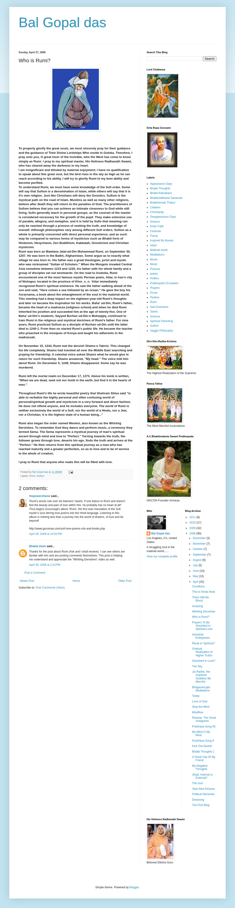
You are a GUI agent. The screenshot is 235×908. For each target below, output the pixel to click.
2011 (192, 517)
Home (76, 580)
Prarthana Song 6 (203, 740)
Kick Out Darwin (202, 746)
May (196, 576)
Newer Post (27, 580)
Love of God (199, 701)
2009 (192, 528)
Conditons (198, 586)
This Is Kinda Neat (203, 591)
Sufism (40, 475)
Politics (154, 278)
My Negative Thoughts (200, 767)
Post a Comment (34, 572)
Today (195, 695)
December (199, 538)
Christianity (157, 212)
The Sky (197, 666)
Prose (153, 292)
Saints (154, 311)
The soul (197, 783)
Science (155, 316)
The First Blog (200, 805)
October (198, 549)
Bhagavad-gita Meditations (201, 689)
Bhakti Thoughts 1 (203, 751)
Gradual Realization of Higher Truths (202, 652)
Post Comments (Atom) (50, 587)
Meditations (157, 254)
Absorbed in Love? (203, 660)
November (199, 543)
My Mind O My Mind (201, 733)
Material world (159, 250)
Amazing (197, 606)
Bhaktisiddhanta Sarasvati (166, 198)
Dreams (155, 221)
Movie (154, 259)
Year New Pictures (203, 788)
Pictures (155, 269)
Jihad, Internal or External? (202, 776)
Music (153, 264)
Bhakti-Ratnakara (161, 193)
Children (155, 207)
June (196, 570)
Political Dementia (203, 794)
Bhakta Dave (37, 546)
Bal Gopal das (62, 22)
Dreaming (198, 799)
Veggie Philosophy (161, 330)
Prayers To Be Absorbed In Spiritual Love (202, 626)
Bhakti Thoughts (160, 188)
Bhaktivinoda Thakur (162, 202)
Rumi (32, 475)
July (195, 565)
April (196, 581)
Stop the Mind (200, 706)
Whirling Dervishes (203, 611)
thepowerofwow (39, 496)
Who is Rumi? (200, 616)
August (197, 560)
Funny (154, 235)
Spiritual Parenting (161, 321)
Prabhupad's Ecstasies (164, 283)
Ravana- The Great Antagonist (204, 719)
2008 (192, 533)
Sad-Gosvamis (159, 307)
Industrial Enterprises (201, 636)
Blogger (134, 887)
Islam (153, 245)
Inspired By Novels (161, 240)
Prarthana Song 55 (203, 726)
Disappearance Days (163, 216)
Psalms (154, 297)
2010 (192, 522)
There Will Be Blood (200, 599)
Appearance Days (161, 183)
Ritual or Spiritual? (203, 643)
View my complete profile (162, 556)
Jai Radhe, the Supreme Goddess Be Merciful (201, 676)
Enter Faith (157, 226)
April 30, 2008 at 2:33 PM (44, 564)
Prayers (155, 288)
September (200, 554)
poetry (154, 273)
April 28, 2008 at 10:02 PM (45, 534)
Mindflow (197, 712)
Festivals (155, 231)
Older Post (124, 580)
